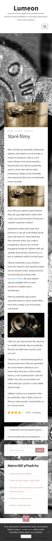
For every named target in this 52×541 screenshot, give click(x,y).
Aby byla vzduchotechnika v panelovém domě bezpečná (26, 489)
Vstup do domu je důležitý (21, 473)
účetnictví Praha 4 (15, 278)
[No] (48, 532)
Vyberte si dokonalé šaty (20, 505)
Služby (10, 131)
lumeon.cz (28, 131)
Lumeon (26, 8)
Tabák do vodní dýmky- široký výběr (25, 480)
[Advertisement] (26, 68)
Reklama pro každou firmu (21, 498)
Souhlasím (26, 536)
